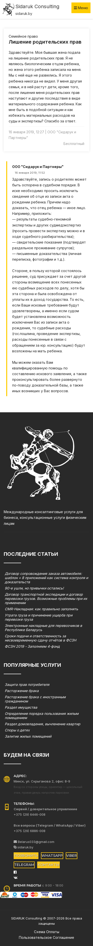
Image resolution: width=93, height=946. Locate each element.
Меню (81, 8)
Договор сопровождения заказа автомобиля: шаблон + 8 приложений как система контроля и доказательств (46, 577)
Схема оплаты (46, 932)
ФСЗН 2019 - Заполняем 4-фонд (32, 646)
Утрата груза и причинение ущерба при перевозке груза (38, 617)
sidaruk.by (23, 847)
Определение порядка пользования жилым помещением (42, 715)
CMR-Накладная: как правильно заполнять (41, 609)
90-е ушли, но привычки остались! (34, 588)
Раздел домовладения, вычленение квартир (42, 724)
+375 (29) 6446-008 (29, 814)
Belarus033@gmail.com (34, 842)
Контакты (48, 865)
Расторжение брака (22, 691)
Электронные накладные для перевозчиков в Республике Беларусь (43, 627)
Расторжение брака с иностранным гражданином (35, 699)
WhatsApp (52, 855)
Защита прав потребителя (27, 684)
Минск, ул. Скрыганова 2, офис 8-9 (42, 781)
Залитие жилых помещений (28, 736)
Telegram (24, 865)
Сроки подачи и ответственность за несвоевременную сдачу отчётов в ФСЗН (40, 638)
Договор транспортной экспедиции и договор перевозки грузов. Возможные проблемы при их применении (46, 598)
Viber (71, 855)
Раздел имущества (21, 707)
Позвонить (26, 855)
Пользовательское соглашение (46, 937)
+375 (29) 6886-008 (29, 831)
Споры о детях (17, 730)
